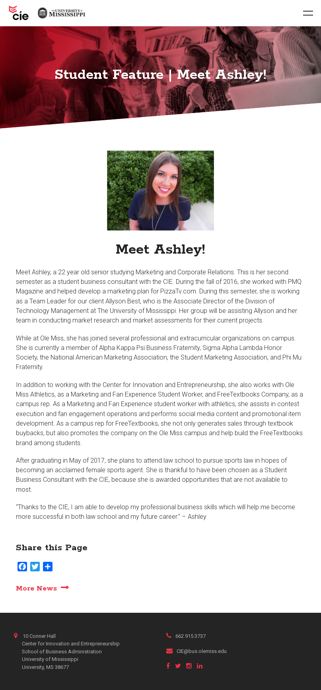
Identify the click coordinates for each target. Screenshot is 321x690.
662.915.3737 (186, 636)
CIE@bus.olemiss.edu (196, 651)
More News (36, 588)
